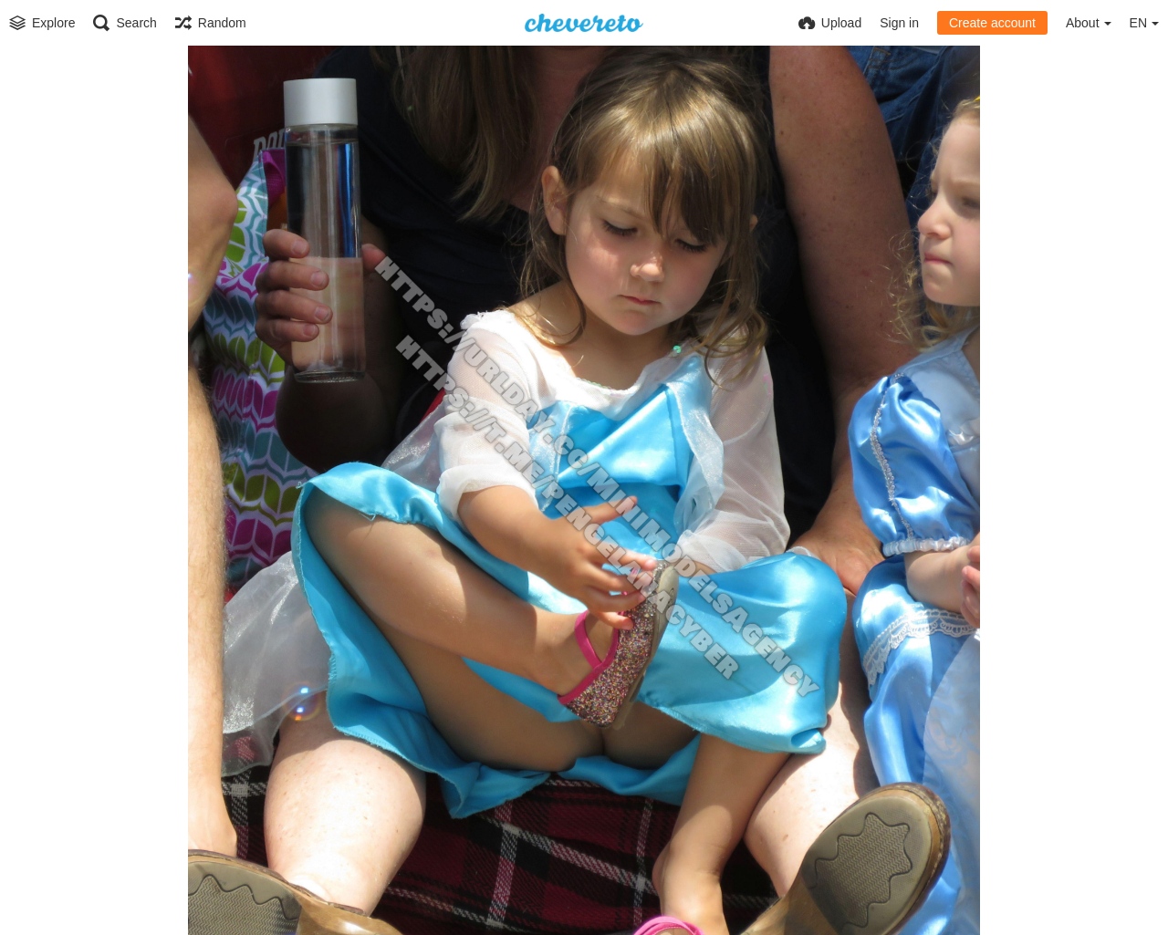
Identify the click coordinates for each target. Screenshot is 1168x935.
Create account (992, 23)
